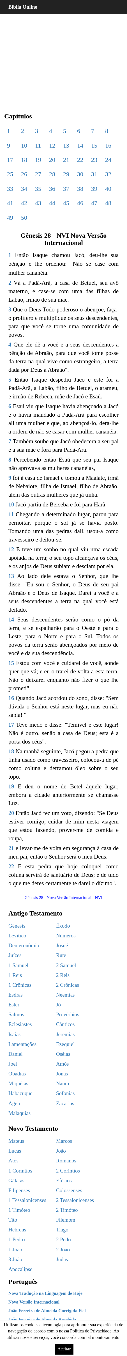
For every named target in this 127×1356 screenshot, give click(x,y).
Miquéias (18, 1083)
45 (66, 203)
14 (80, 145)
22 (80, 159)
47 (94, 203)
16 (108, 145)
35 (38, 188)
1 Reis (15, 975)
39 (94, 188)
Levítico (17, 936)
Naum (62, 1083)
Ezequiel (65, 1044)
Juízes (14, 955)
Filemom (65, 1220)
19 (38, 159)
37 (66, 188)
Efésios (64, 1180)
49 (10, 217)
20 (52, 159)
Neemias (65, 995)
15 (94, 145)
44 (52, 203)
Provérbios (67, 1014)
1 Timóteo (19, 1210)
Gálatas (16, 1180)
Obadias (17, 1074)
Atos (13, 1161)
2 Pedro (64, 1239)
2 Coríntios (68, 1171)
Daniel (15, 1054)
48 (108, 203)
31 (94, 174)
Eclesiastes (20, 1024)
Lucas (14, 1151)
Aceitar (64, 1348)
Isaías (14, 1034)
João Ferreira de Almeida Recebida (42, 1319)
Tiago (62, 1230)
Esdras (15, 995)
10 (24, 145)
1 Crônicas (19, 985)
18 (24, 159)
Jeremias (65, 1034)
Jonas (62, 1074)
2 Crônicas (67, 985)
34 (24, 188)
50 (24, 217)
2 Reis (63, 975)
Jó (58, 1005)
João (61, 1151)
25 (10, 174)
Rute (61, 955)
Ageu (14, 1103)
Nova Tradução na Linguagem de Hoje (45, 1293)
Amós (62, 1064)
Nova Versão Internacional (33, 1302)
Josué (62, 945)
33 (10, 188)
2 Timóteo (67, 1210)
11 (38, 145)
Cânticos (65, 1024)
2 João (63, 1249)
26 (24, 174)
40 (108, 188)
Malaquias (19, 1113)
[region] (63, 59)
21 (66, 159)
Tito (12, 1220)
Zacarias (65, 1103)
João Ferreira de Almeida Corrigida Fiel (47, 1310)
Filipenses (19, 1190)
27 (38, 174)
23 (94, 159)
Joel (12, 1064)
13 (66, 145)
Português (23, 1281)
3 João (15, 1259)
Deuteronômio (23, 945)
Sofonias (65, 1093)
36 (52, 188)
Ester (13, 1005)
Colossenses (69, 1190)
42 (24, 203)
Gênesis (16, 926)
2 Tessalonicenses (75, 1200)
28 (52, 174)
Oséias (63, 1054)
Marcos (64, 1141)
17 (10, 159)
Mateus (16, 1141)
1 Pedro (16, 1239)
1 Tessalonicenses (27, 1200)
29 (66, 174)
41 (10, 203)
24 (108, 159)
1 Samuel (18, 965)
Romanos (66, 1161)
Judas (62, 1259)
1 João (15, 1249)
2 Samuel (66, 965)
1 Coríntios (20, 1171)
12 (52, 145)
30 (80, 174)
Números (66, 936)
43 (38, 203)
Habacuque (20, 1093)
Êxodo (63, 926)
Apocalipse (20, 1269)
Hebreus (17, 1230)
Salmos (16, 1014)
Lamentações (22, 1044)
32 (108, 174)
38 (80, 188)
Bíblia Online (22, 7)
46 (80, 203)
